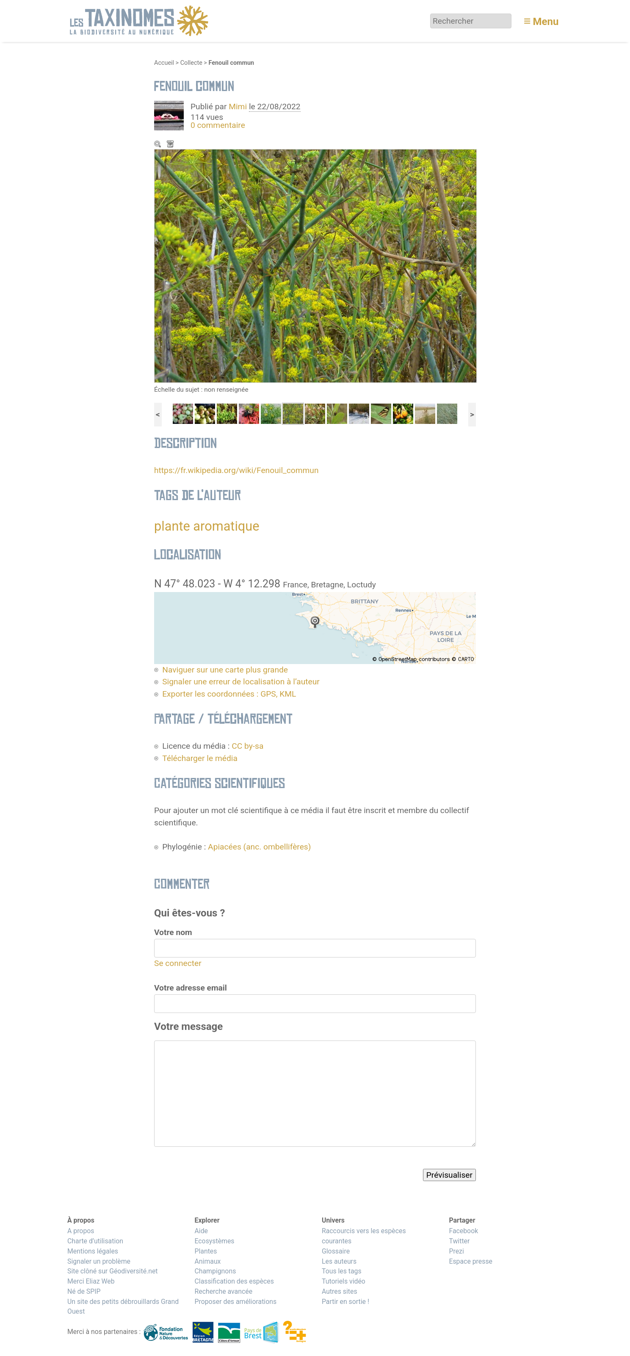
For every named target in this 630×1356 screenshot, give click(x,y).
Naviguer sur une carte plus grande (225, 670)
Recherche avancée (223, 1291)
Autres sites (339, 1291)
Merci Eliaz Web (91, 1281)
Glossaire (336, 1251)
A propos (80, 1231)
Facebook (463, 1231)
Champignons (215, 1271)
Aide (201, 1231)
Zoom (158, 145)
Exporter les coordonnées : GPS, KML (229, 694)
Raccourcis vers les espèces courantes (364, 1236)
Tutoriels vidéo (343, 1281)
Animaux (207, 1261)
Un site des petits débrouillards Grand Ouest (123, 1307)
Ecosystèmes (214, 1241)
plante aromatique (207, 526)
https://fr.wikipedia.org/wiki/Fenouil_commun (236, 470)
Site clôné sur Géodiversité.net (112, 1271)
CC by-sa (247, 746)
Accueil (164, 62)
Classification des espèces (234, 1281)
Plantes (205, 1251)
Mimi (239, 106)
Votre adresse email (190, 988)
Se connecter (178, 963)
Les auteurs (339, 1261)
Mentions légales (92, 1251)
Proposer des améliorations (235, 1302)
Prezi (456, 1251)
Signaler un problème (98, 1261)
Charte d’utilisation (95, 1241)
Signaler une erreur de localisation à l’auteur (241, 681)
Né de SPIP (84, 1291)
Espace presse (470, 1261)
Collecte (191, 62)
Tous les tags (342, 1271)
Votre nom (173, 932)
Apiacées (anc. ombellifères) (259, 847)
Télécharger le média (171, 145)
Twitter (459, 1241)
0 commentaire (218, 125)
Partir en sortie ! (345, 1302)
